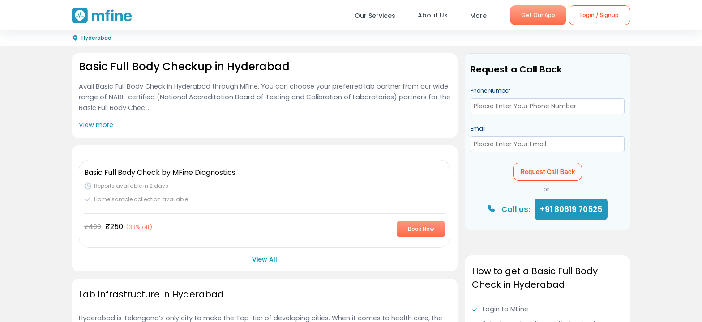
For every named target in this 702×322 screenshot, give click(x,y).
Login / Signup (599, 15)
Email (478, 128)
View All (264, 259)
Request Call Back (547, 171)
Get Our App (538, 15)
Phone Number (490, 90)
